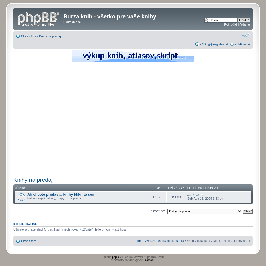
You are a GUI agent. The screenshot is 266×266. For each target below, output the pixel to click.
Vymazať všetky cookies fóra (164, 240)
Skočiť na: (158, 211)
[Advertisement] (53, 118)
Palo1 (196, 195)
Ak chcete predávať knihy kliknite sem (61, 194)
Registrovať (220, 44)
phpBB (116, 257)
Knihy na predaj (50, 36)
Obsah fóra (28, 36)
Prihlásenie (242, 44)
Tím (138, 240)
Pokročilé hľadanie (237, 24)
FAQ (203, 44)
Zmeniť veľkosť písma (246, 35)
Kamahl (149, 260)
